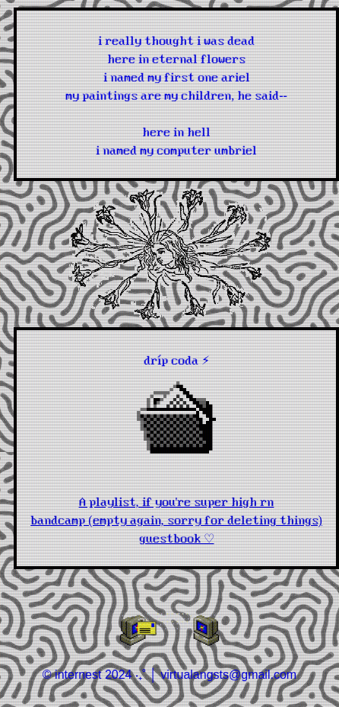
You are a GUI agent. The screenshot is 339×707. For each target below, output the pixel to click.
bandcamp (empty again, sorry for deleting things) (176, 519)
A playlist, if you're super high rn (176, 500)
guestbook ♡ (176, 537)
